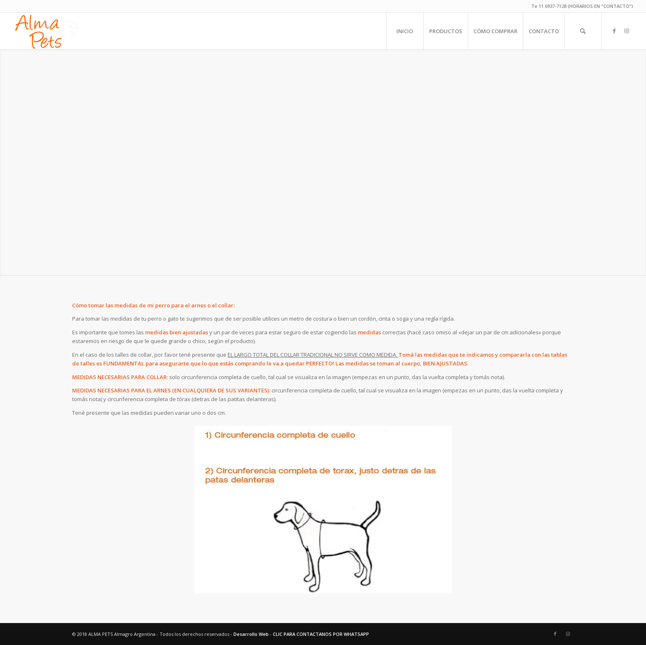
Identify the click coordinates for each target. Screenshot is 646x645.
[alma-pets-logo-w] (46, 31)
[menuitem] (404, 31)
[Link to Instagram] (627, 30)
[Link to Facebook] (614, 30)
